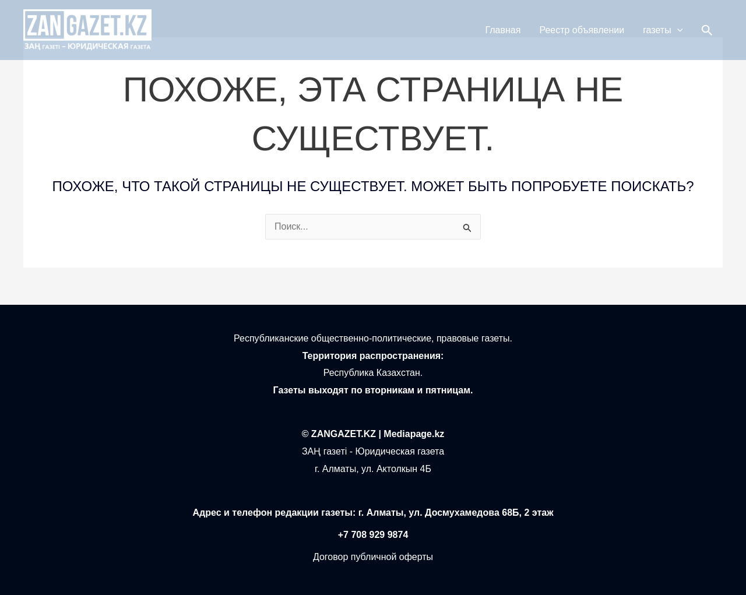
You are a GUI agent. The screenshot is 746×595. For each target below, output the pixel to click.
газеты (662, 30)
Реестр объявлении (581, 30)
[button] (707, 30)
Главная (503, 30)
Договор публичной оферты (373, 557)
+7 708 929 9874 (373, 535)
